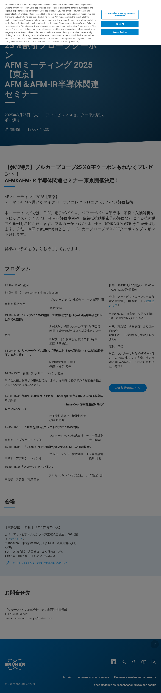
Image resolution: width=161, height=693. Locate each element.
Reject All (120, 24)
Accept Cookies (120, 32)
